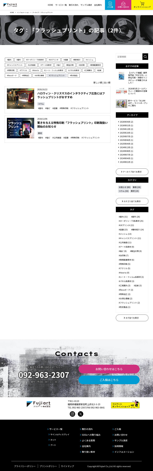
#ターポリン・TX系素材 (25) (131, 221)
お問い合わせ (120, 434)
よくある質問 (88, 440)
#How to (35, 70)
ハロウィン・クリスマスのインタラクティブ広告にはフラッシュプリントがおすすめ (71, 95)
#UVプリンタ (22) (126, 225)
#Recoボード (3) (126, 289)
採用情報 (118, 446)
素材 (40, 133)
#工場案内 (88, 70)
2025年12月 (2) (126, 129)
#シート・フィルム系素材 (53, 70)
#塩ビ (59, 65)
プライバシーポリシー (25, 466)
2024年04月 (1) (126, 158)
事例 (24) (137, 187)
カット (53, 439)
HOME (50, 5)
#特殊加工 (25, 75)
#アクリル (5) (124, 268)
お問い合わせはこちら (109, 369)
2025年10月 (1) (126, 132)
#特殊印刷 (11, 70)
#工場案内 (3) (124, 285)
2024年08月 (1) (126, 151)
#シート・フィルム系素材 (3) (131, 277)
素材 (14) (135, 191)
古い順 (107, 82)
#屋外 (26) (135, 216)
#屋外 (19, 60)
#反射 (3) (138, 285)
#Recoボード (12, 75)
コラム (41, 103)
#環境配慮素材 (95, 65)
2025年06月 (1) (126, 140)
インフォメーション (124, 451)
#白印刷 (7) (123, 255)
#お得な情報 (39, 75)
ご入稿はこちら (109, 380)
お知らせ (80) (124, 187)
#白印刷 (82, 65)
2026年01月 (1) (126, 125)
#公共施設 (31, 65)
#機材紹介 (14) (137, 229)
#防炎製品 (73, 75)
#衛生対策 (70, 65)
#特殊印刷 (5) (124, 264)
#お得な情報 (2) (125, 298)
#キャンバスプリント (15, 65)
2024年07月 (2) (126, 154)
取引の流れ (73, 5)
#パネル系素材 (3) (126, 281)
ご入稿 (117, 429)
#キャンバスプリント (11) (130, 238)
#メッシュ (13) (125, 234)
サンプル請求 (86, 5)
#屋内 (9, 60)
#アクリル (23, 70)
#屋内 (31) (123, 216)
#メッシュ (89, 60)
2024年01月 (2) (126, 162)
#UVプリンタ (53, 60)
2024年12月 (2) (126, 147)
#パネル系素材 (73, 70)
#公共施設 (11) (125, 242)
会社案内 (98, 5)
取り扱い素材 (88, 451)
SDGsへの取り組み (91, 434)
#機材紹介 (77, 60)
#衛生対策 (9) (136, 251)
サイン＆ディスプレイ (59, 434)
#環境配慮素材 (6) (126, 259)
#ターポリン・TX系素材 (35, 60)
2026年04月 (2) (126, 121)
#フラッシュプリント (57, 75)
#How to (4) (124, 272)
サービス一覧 (61, 5)
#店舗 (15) (123, 229)
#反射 (99, 70)
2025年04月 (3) (126, 143)
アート (53, 445)
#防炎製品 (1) (124, 307)
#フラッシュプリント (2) (129, 302)
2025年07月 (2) (126, 136)
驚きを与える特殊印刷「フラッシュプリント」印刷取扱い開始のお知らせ (72, 124)
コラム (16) (123, 191)
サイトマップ (67, 466)
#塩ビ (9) (123, 251)
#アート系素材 (46, 65)
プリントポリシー (48, 466)
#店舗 (66, 60)
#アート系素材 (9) (126, 246)
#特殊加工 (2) (124, 294)
